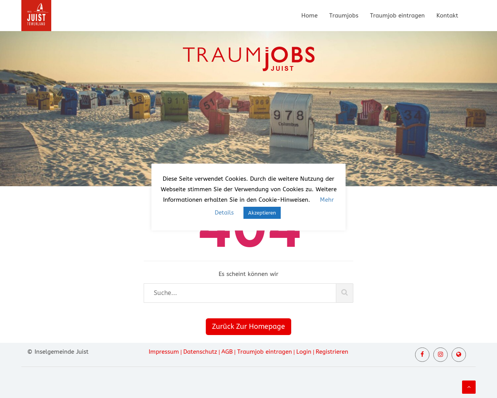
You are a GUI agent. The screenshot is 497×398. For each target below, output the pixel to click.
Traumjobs (343, 15)
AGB (227, 351)
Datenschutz (200, 351)
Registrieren (332, 351)
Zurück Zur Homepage (248, 326)
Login (303, 351)
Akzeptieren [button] (262, 213)
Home (309, 15)
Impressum (164, 351)
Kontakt (447, 15)
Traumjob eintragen (397, 15)
